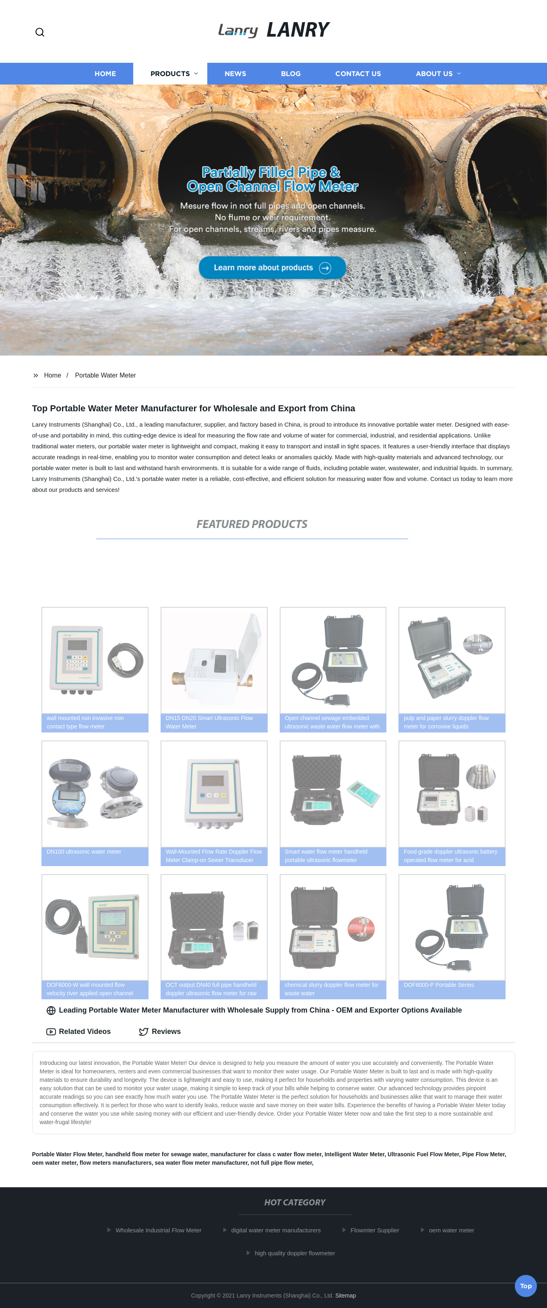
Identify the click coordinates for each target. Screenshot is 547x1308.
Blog (291, 73)
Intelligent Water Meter (354, 1154)
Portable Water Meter (105, 375)
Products (170, 73)
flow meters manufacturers (116, 1162)
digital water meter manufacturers (280, 1230)
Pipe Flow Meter (483, 1154)
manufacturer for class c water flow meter (265, 1154)
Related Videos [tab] (78, 1032)
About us (434, 73)
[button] (39, 33)
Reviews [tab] (160, 1032)
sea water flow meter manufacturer (201, 1162)
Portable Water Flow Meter (67, 1154)
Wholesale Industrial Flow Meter (162, 1230)
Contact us (358, 73)
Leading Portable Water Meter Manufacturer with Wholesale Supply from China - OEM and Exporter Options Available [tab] (254, 1010)
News (235, 73)
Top (526, 1286)
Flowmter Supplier (379, 1230)
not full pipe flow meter (281, 1162)
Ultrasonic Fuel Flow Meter (423, 1154)
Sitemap (345, 1295)
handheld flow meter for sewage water (156, 1154)
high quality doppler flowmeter (299, 1253)
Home (105, 73)
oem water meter (54, 1162)
